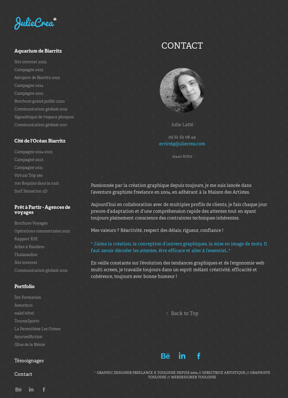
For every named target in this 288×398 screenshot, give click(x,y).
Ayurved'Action (28, 336)
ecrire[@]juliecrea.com (182, 144)
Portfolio (24, 286)
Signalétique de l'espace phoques (44, 116)
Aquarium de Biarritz (38, 51)
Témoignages (29, 361)
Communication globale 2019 (41, 109)
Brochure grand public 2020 (39, 101)
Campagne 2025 (28, 69)
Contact (23, 374)
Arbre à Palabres (29, 246)
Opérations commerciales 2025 (42, 231)
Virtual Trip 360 (28, 175)
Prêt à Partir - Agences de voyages (42, 209)
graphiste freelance (132, 192)
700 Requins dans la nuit (36, 183)
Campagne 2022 (28, 93)
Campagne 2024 (28, 85)
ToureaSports (26, 321)
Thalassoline (25, 254)
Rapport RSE (26, 238)
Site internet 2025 (30, 61)
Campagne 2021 (28, 167)
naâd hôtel (24, 313)
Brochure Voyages (31, 223)
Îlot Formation (27, 297)
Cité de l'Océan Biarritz (40, 141)
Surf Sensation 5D (31, 191)
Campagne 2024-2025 (33, 151)
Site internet (25, 262)
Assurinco (23, 305)
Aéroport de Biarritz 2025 (37, 77)
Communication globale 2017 (40, 124)
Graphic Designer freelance (124, 372)
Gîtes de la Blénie (29, 344)
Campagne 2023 (28, 159)
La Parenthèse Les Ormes (37, 328)
